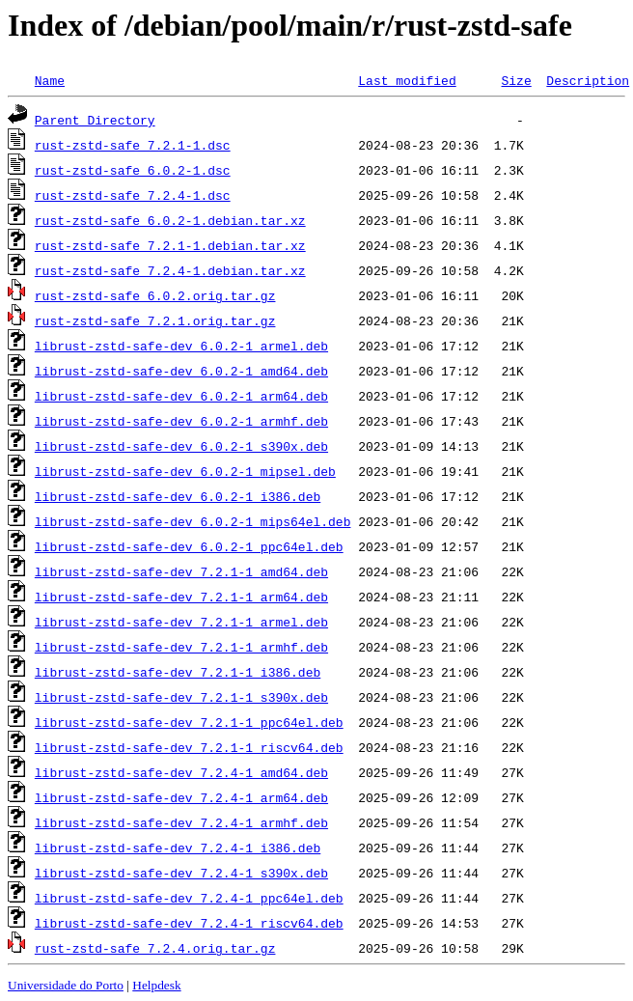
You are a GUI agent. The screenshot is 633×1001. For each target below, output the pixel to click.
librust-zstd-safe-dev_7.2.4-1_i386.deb (177, 847)
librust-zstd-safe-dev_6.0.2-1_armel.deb (181, 345)
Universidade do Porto (66, 985)
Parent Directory (95, 119)
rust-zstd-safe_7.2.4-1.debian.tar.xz (170, 270)
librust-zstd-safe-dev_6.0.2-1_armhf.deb (181, 421)
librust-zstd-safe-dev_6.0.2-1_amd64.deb (181, 370)
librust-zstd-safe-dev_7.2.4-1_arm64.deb (181, 797)
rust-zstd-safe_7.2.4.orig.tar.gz (155, 948)
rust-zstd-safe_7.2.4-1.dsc (133, 195)
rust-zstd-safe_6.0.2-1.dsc (133, 170)
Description (587, 80)
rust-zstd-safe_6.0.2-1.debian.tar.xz (170, 220)
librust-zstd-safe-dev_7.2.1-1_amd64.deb (181, 571)
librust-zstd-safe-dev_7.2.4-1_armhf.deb (181, 822)
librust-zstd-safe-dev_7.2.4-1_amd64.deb (181, 772)
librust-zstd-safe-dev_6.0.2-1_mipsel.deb (185, 471)
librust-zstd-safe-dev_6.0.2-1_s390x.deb (181, 446)
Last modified (406, 80)
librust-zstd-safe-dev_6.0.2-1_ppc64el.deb (189, 546)
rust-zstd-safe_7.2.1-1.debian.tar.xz (170, 245)
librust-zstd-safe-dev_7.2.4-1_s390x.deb (181, 872)
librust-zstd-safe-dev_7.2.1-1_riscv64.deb (189, 747)
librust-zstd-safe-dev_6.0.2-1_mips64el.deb (193, 521)
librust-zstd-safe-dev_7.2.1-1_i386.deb (177, 672)
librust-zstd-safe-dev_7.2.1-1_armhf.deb (181, 646)
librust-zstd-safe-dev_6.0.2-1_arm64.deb (181, 395)
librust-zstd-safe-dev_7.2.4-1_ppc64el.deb (189, 897)
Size (516, 80)
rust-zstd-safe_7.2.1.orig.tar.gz (155, 320)
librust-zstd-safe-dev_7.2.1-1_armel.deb (181, 621)
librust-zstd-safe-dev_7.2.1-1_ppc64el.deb (189, 722)
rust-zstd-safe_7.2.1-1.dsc (133, 144)
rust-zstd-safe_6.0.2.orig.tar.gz (155, 295)
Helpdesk (156, 985)
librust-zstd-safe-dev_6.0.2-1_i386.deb (177, 496)
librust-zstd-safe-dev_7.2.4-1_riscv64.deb (189, 922)
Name (50, 80)
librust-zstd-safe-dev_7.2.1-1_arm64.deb (181, 596)
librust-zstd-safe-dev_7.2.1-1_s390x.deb (181, 697)
